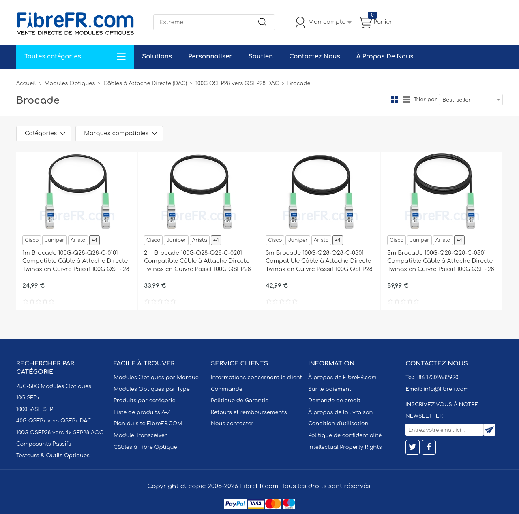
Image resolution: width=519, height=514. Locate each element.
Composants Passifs (43, 444)
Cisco (32, 240)
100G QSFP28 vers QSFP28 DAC (237, 83)
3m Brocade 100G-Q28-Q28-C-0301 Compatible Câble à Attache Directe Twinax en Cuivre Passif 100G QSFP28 (319, 261)
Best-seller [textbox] (456, 100)
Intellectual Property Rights (345, 447)
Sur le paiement (329, 389)
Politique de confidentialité (345, 435)
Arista (78, 240)
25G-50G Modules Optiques (53, 386)
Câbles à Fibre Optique (145, 447)
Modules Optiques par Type (152, 389)
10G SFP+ (28, 398)
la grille (394, 99)
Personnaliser (210, 56)
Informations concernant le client (256, 377)
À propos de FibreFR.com (342, 377)
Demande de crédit (334, 400)
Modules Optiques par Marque (156, 377)
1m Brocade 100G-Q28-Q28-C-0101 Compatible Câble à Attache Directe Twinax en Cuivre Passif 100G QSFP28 (75, 261)
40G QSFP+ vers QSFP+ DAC (53, 421)
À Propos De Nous (385, 56)
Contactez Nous (314, 56)
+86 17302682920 (437, 377)
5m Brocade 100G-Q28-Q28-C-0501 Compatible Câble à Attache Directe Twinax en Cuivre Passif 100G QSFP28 (440, 261)
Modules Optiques (70, 83)
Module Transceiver (140, 435)
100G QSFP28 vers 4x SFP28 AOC (59, 432)
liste (406, 99)
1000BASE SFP (34, 409)
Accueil (26, 83)
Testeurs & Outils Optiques (53, 456)
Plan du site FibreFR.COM (148, 424)
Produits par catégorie (145, 400)
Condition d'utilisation (338, 424)
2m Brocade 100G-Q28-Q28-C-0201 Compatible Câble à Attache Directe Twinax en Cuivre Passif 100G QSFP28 (197, 261)
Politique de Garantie (239, 400)
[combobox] (471, 99)
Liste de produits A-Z (142, 412)
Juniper (54, 240)
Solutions (157, 56)
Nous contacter (232, 424)
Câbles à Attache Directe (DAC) (145, 83)
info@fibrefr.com (445, 389)
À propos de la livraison (340, 412)
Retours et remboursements (249, 412)
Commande (226, 389)
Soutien (261, 56)
